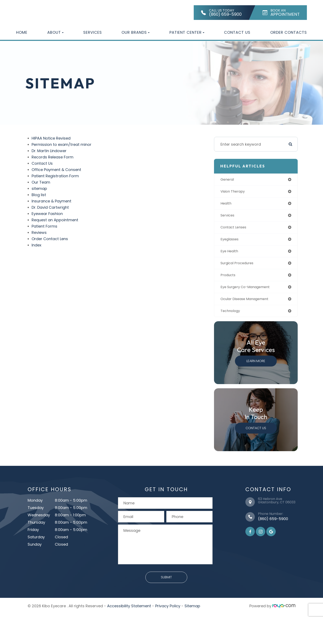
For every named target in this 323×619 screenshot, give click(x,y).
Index (37, 245)
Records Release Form (53, 157)
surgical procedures (241, 266)
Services (92, 32)
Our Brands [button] (136, 32)
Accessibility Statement (129, 610)
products (230, 278)
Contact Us (237, 32)
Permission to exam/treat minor (62, 144)
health (228, 204)
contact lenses (236, 229)
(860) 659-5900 (273, 523)
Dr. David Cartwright (50, 207)
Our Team (41, 182)
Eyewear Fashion (47, 213)
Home (21, 32)
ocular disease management (249, 303)
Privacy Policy (167, 610)
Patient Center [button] (186, 32)
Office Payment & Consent (56, 169)
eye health (232, 253)
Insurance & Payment (52, 201)
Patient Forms (45, 226)
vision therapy (236, 192)
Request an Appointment (55, 220)
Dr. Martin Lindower (49, 150)
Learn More (256, 366)
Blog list (39, 194)
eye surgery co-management (250, 291)
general (229, 179)
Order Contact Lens (50, 238)
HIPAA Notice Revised (51, 138)
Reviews (39, 232)
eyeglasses (232, 241)
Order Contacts (288, 32)
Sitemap (192, 610)
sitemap (39, 188)
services (230, 216)
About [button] (55, 32)
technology (233, 315)
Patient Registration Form (55, 176)
